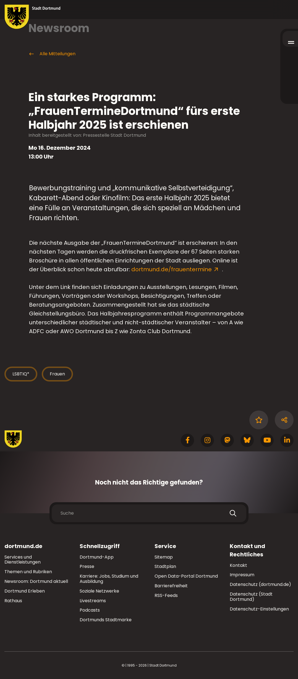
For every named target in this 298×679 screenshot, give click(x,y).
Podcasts (90, 610)
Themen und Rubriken (28, 572)
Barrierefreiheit (171, 586)
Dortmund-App (97, 557)
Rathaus (13, 601)
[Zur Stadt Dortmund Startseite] (32, 16)
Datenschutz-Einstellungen (259, 609)
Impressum (242, 575)
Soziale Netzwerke (99, 591)
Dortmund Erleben (24, 591)
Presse (87, 566)
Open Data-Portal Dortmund (186, 576)
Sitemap (164, 557)
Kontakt (238, 565)
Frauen (57, 374)
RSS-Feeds (166, 595)
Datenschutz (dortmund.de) (260, 584)
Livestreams (93, 601)
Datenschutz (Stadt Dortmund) (251, 596)
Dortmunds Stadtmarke (106, 620)
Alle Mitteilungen (51, 54)
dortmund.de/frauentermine (172, 269)
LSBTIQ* (20, 374)
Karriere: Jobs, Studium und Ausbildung (109, 579)
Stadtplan (165, 566)
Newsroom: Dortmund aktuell (36, 581)
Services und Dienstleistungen (22, 559)
